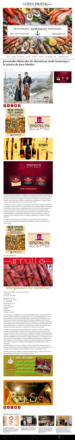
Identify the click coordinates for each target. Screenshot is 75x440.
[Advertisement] (63, 102)
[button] (5, 105)
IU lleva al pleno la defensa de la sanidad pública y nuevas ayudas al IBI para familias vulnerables (28, 428)
